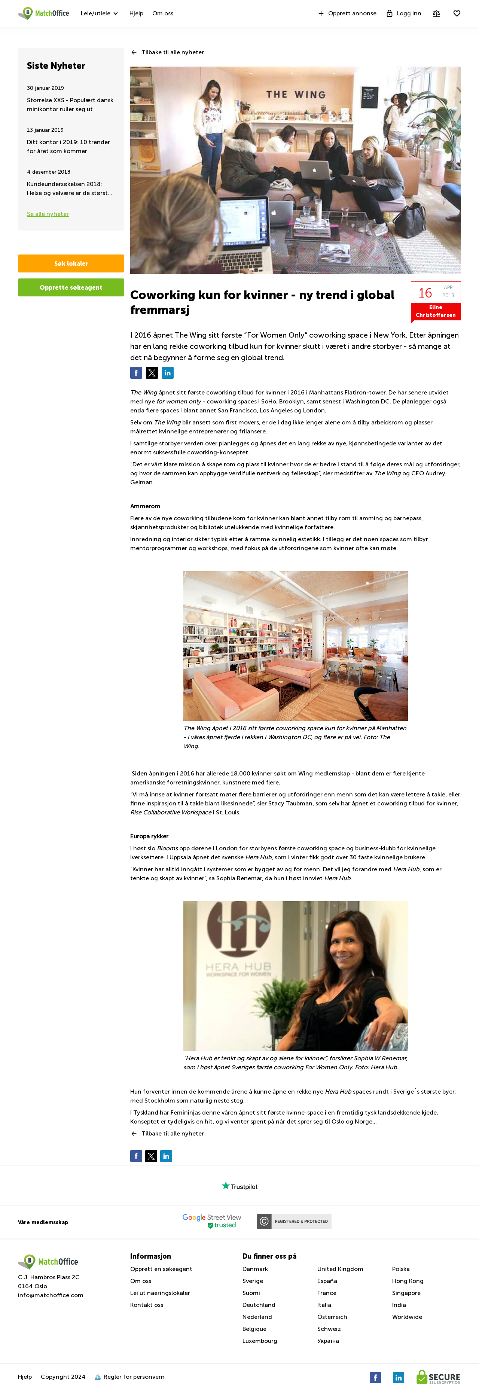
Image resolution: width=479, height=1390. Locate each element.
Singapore (406, 1293)
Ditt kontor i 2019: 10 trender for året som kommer (68, 146)
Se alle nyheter (48, 214)
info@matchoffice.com (50, 1295)
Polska (401, 1269)
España (327, 1281)
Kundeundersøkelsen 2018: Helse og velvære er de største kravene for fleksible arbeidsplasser (69, 189)
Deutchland (258, 1305)
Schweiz (329, 1329)
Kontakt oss (146, 1305)
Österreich (332, 1317)
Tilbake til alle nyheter (172, 52)
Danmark (255, 1269)
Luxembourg (259, 1341)
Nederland (257, 1317)
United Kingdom (340, 1269)
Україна (328, 1341)
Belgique (254, 1329)
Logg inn (403, 13)
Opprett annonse (346, 13)
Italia (324, 1305)
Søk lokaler (71, 263)
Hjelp (136, 13)
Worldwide (407, 1317)
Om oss (162, 13)
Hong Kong (408, 1281)
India (399, 1305)
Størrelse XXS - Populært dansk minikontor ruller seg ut (70, 104)
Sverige (252, 1281)
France (326, 1293)
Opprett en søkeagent (161, 1269)
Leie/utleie (95, 13)
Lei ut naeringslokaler (160, 1293)
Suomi (251, 1293)
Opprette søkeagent (71, 287)
